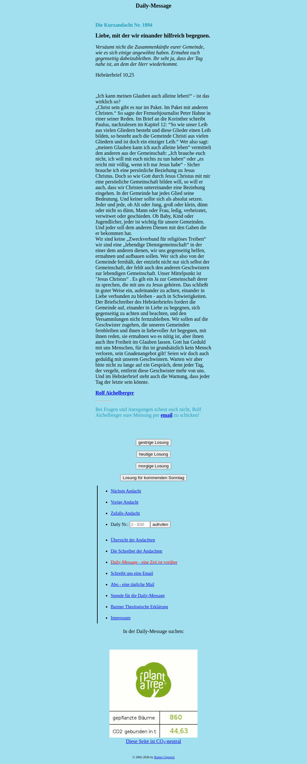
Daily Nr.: (120, 524)
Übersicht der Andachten (133, 540)
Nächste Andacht (126, 491)
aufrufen (160, 524)
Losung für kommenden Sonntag (153, 477)
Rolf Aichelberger (114, 393)
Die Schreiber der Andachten (136, 551)
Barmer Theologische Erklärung (139, 606)
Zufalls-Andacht (125, 513)
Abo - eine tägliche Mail (132, 584)
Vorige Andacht (124, 502)
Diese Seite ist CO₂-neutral (153, 738)
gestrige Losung (153, 442)
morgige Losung (153, 466)
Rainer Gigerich (164, 757)
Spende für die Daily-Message (138, 595)
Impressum (120, 618)
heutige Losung (153, 454)
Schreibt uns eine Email (132, 573)
